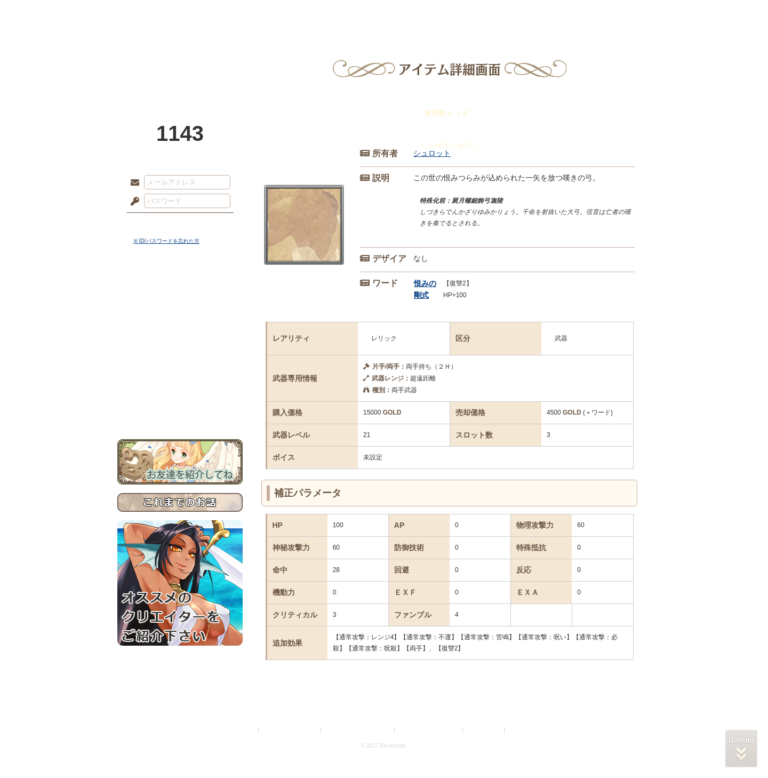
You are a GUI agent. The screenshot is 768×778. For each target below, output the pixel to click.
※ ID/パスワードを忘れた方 (166, 241)
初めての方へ (180, 387)
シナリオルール (180, 344)
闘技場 (612, 13)
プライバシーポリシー (290, 730)
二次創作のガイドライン (429, 730)
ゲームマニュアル (180, 328)
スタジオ (460, 13)
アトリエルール (180, 357)
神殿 (232, 13)
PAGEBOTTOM (741, 748)
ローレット (308, 13)
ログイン (154, 224)
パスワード (132, 202)
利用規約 (243, 730)
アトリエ (384, 13)
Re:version (522, 730)
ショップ (535, 13)
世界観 (180, 291)
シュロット (432, 153)
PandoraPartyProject (180, 59)
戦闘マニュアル (180, 371)
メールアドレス (132, 183)
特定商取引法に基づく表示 (358, 730)
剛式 (421, 295)
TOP (156, 13)
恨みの (425, 283)
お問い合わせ (180, 405)
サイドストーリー (180, 309)
